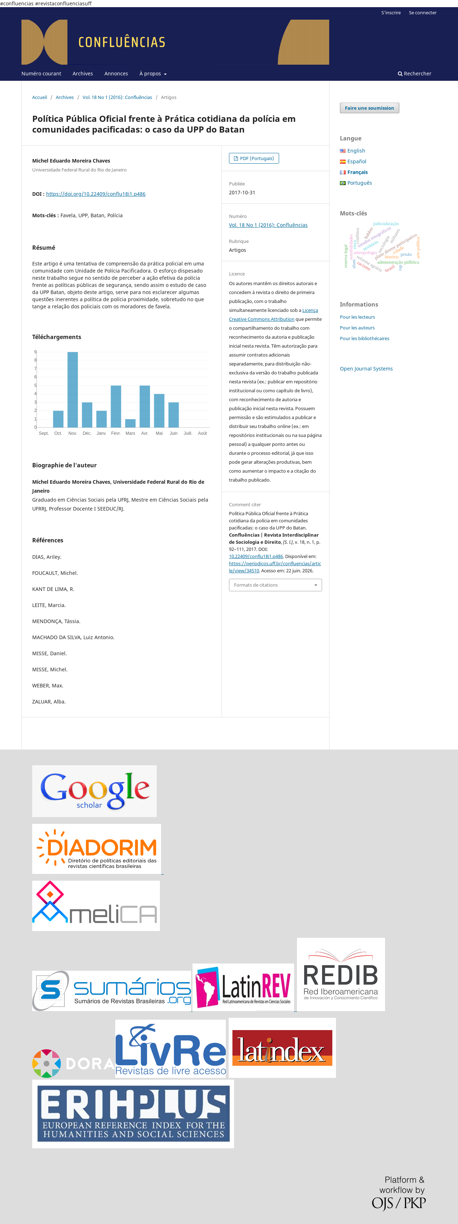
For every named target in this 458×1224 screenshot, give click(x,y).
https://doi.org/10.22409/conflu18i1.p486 (96, 193)
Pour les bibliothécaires (364, 338)
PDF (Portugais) (256, 158)
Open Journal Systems (366, 368)
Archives (83, 73)
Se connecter (423, 12)
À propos (151, 73)
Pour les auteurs (357, 327)
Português (359, 182)
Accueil (39, 97)
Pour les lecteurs (357, 317)
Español (356, 161)
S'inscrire (391, 12)
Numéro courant (41, 73)
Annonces (116, 73)
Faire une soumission (369, 108)
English (356, 150)
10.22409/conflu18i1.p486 (256, 556)
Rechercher (415, 73)
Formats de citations (256, 585)
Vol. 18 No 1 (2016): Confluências (117, 97)
